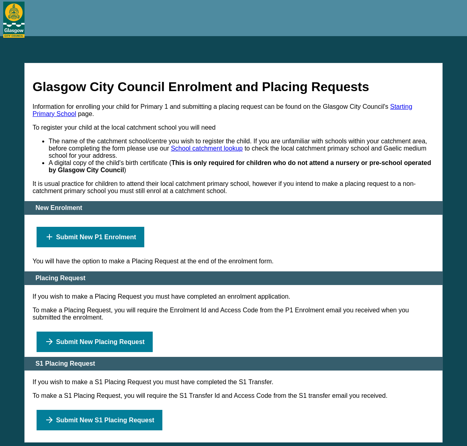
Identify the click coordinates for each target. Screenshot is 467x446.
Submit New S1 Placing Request (99, 420)
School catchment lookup (207, 148)
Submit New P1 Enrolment (90, 237)
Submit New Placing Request (95, 341)
